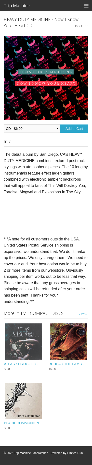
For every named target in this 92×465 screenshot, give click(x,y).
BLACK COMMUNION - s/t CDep (30, 423)
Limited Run (75, 453)
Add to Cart (74, 129)
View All (83, 314)
